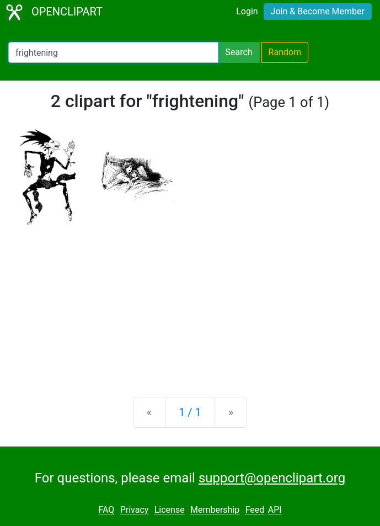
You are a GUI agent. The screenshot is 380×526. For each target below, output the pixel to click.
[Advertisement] (190, 302)
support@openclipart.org (272, 478)
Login (247, 11)
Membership (214, 510)
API (275, 510)
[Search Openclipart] (113, 52)
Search (238, 52)
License (169, 510)
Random (285, 52)
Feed (255, 510)
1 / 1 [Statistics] (190, 412)
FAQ (106, 510)
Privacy (134, 510)
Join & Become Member (318, 11)
